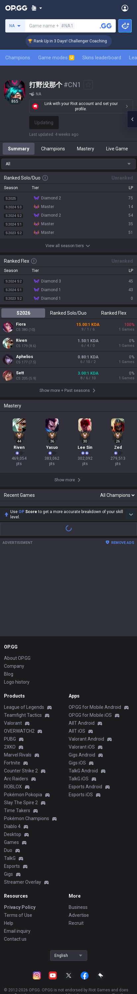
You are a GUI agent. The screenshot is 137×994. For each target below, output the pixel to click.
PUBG (10, 711)
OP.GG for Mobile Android (95, 679)
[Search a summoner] (106, 25)
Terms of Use (18, 887)
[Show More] (36, 8)
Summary (18, 148)
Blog (8, 646)
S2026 (23, 313)
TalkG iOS (79, 751)
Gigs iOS (77, 735)
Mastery (85, 148)
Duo (8, 822)
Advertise (79, 887)
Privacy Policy (19, 879)
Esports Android (85, 758)
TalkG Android (83, 743)
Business (78, 879)
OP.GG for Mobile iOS (90, 687)
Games (11, 814)
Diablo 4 (12, 798)
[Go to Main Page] (16, 8)
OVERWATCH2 (19, 703)
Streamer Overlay (22, 854)
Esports (12, 838)
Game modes (56, 58)
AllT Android (82, 695)
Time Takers (17, 782)
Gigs (8, 846)
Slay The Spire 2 (21, 774)
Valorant (13, 695)
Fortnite (12, 735)
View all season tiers (68, 246)
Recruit (76, 895)
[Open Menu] (125, 8)
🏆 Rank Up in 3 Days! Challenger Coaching (77, 41)
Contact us (15, 911)
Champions (17, 58)
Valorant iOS (82, 719)
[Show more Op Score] (131, 486)
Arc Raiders (16, 751)
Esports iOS (81, 766)
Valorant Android (86, 711)
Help (8, 895)
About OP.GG (17, 630)
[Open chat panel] (132, 119)
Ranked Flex (113, 313)
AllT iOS (77, 703)
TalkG (10, 830)
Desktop (12, 806)
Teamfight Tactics (23, 687)
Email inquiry (17, 903)
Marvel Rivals (18, 727)
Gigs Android (82, 727)
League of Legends (24, 679)
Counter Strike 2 (21, 743)
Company (14, 638)
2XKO (10, 719)
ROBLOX (13, 758)
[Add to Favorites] (88, 84)
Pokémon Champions (26, 790)
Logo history (17, 654)
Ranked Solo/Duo (68, 313)
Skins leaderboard (101, 58)
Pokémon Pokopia (23, 766)
